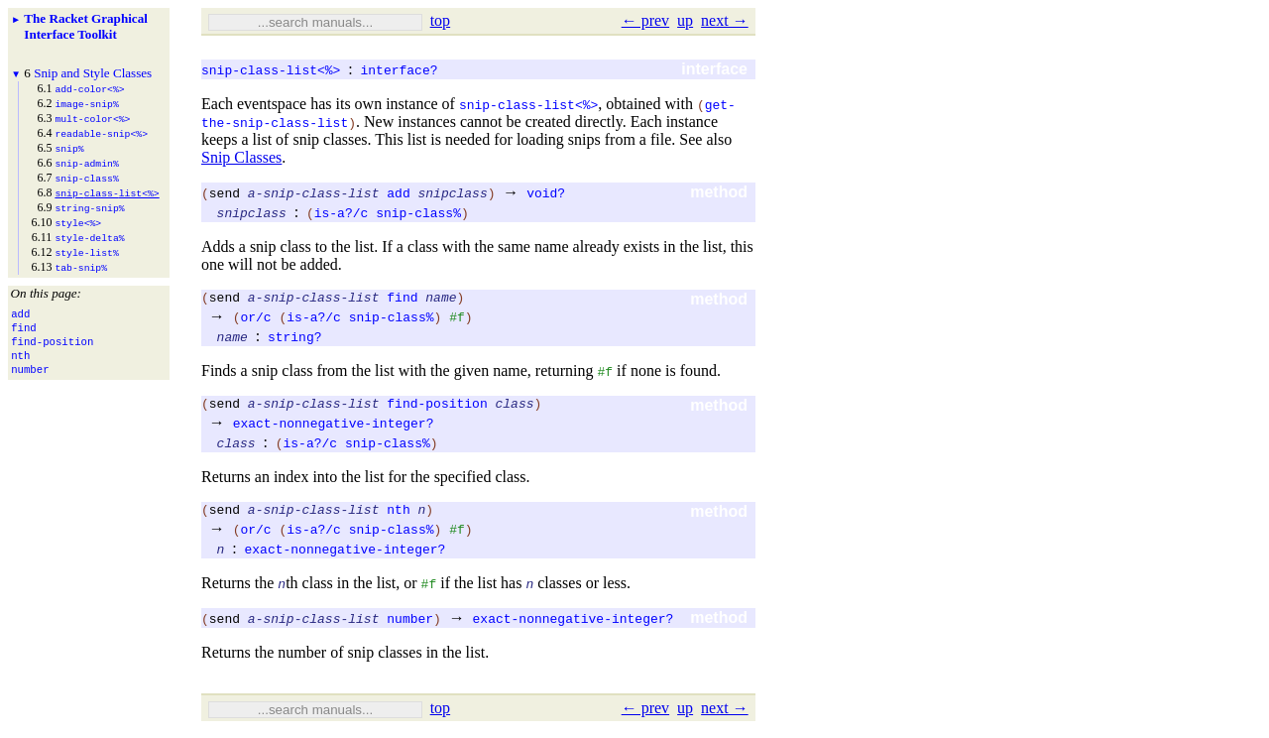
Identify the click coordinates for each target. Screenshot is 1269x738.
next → (725, 20)
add (398, 192)
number (410, 627)
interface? (398, 69)
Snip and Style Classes (93, 72)
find (402, 299)
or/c (255, 319)
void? (545, 192)
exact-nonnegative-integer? (333, 428)
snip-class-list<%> (270, 69)
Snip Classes (241, 157)
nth (398, 518)
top (440, 20)
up (685, 20)
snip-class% (418, 212)
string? (295, 339)
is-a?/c (341, 212)
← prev (645, 20)
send (224, 192)
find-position (437, 409)
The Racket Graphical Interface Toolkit (86, 26)
